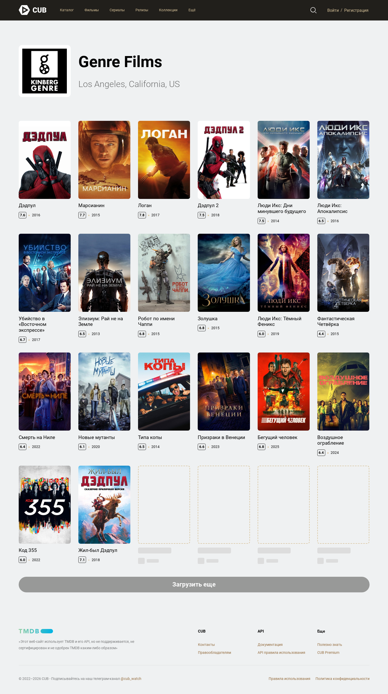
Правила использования (289, 679)
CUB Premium (328, 652)
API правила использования (281, 652)
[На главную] (33, 10)
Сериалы (117, 10)
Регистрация (356, 10)
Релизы (141, 10)
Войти (333, 10)
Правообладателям (214, 652)
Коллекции (168, 10)
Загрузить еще (194, 584)
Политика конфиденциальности (343, 679)
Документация (270, 645)
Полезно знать (329, 645)
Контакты (206, 645)
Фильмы (92, 10)
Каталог (67, 10)
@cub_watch (131, 679)
